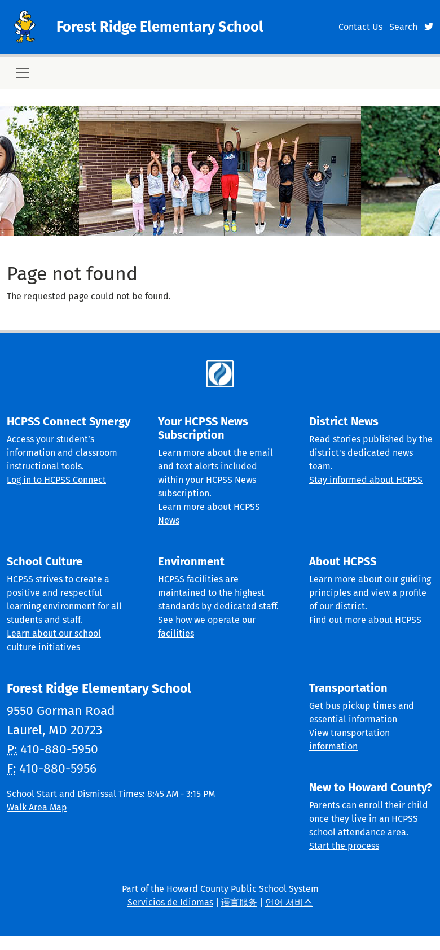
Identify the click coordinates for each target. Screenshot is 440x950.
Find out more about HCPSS (365, 620)
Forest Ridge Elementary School (159, 27)
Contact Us (360, 26)
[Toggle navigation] (22, 73)
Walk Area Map (37, 807)
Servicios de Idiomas (170, 902)
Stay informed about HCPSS (366, 479)
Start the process (344, 845)
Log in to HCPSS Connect (56, 479)
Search (403, 26)
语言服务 (239, 902)
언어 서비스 (289, 902)
